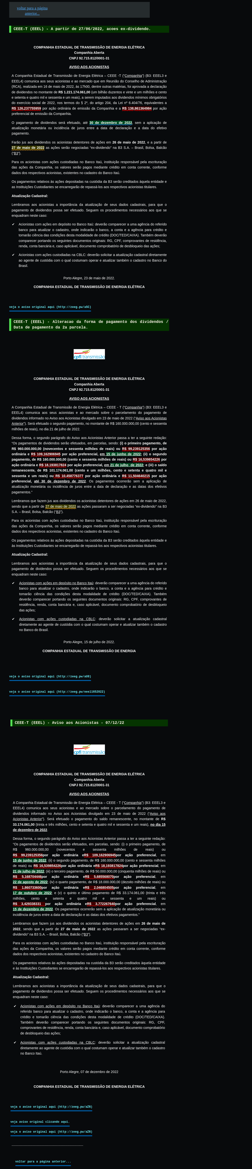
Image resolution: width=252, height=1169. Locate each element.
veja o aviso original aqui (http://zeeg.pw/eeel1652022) (57, 692)
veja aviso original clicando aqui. (40, 1122)
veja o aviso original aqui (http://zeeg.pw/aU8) (50, 676)
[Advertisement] (206, 150)
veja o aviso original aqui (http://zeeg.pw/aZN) (51, 1107)
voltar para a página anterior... (43, 1162)
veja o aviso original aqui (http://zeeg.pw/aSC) (50, 307)
